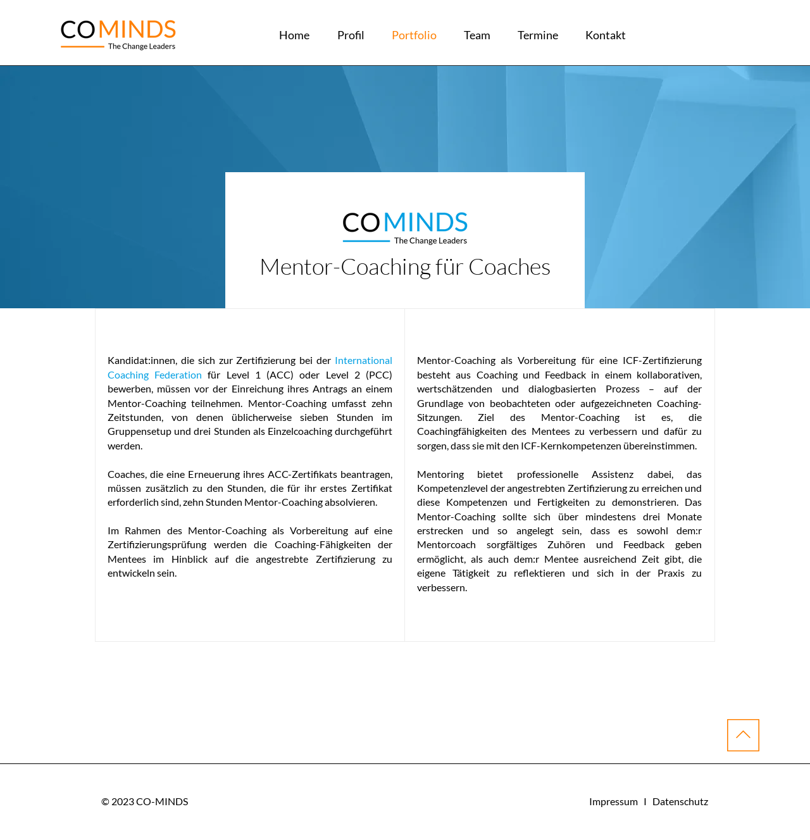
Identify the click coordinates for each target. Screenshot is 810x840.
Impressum (613, 801)
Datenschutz (680, 801)
